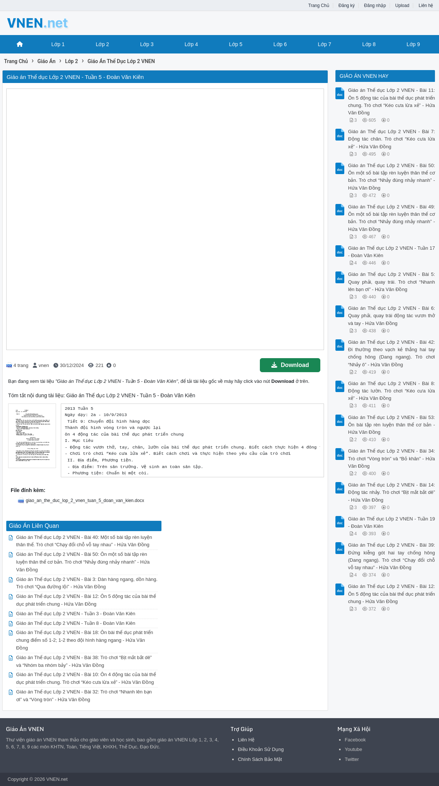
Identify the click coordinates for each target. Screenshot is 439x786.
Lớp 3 (146, 44)
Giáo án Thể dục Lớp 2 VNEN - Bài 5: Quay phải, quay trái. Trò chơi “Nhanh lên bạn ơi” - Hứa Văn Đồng (391, 281)
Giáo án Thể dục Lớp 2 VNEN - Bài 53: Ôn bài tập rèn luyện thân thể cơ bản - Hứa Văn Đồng (391, 425)
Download (290, 365)
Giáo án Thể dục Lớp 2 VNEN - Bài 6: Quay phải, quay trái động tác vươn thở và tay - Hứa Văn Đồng (391, 315)
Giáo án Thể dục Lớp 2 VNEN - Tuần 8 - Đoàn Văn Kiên (75, 623)
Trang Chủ (318, 5)
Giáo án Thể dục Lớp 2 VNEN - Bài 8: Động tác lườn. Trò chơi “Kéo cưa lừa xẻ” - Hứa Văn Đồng (391, 391)
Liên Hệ (246, 739)
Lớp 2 (102, 44)
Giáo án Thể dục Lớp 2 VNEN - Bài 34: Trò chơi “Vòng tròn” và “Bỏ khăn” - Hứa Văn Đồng (391, 458)
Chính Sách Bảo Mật (260, 759)
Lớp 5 (235, 44)
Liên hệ (426, 5)
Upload (402, 5)
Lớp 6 (280, 44)
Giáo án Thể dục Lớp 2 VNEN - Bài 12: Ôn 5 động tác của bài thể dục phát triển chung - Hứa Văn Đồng (391, 594)
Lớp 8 (369, 44)
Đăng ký (346, 5)
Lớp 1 (58, 44)
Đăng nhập (375, 5)
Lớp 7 (324, 44)
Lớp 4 (191, 44)
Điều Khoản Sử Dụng (260, 749)
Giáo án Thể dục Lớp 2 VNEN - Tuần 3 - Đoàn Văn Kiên (75, 613)
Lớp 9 (413, 44)
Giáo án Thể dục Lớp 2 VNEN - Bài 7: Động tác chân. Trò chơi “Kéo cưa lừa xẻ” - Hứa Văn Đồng (391, 139)
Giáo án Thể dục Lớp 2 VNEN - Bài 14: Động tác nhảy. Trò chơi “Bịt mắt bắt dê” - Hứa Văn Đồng (391, 492)
